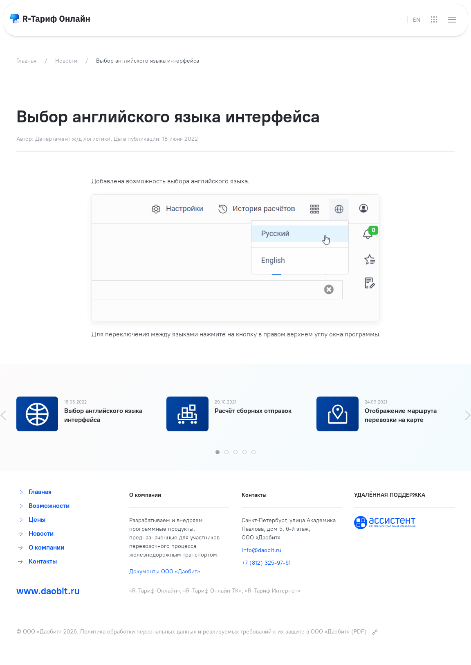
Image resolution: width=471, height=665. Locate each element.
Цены (30, 519)
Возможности (43, 505)
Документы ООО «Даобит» (164, 571)
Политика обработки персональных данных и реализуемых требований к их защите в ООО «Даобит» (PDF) (229, 631)
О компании (40, 547)
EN (416, 19)
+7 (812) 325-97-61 (266, 562)
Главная (34, 492)
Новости (35, 533)
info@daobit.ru (261, 550)
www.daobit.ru (48, 591)
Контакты (36, 561)
